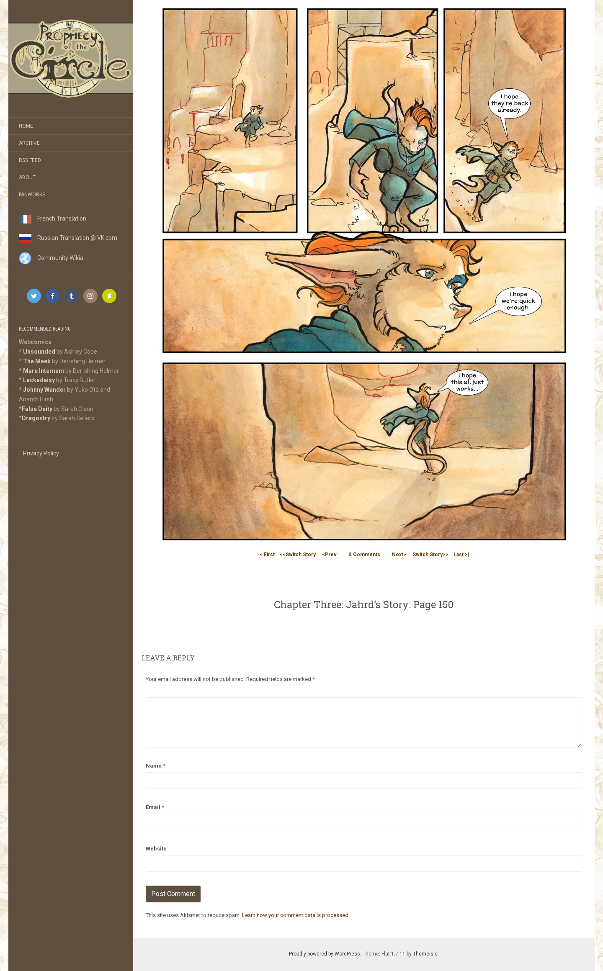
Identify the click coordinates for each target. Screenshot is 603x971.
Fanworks (32, 195)
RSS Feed (30, 160)
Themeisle (425, 954)
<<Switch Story (298, 554)
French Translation (52, 218)
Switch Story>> (430, 554)
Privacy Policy (41, 453)
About (27, 177)
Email (155, 807)
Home (26, 126)
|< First (266, 554)
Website (156, 848)
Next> (399, 554)
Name (155, 766)
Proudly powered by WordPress (324, 954)
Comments (364, 554)
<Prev (329, 554)
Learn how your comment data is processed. (296, 915)
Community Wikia (51, 257)
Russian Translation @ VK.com (68, 237)
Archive (29, 143)
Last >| (461, 554)
